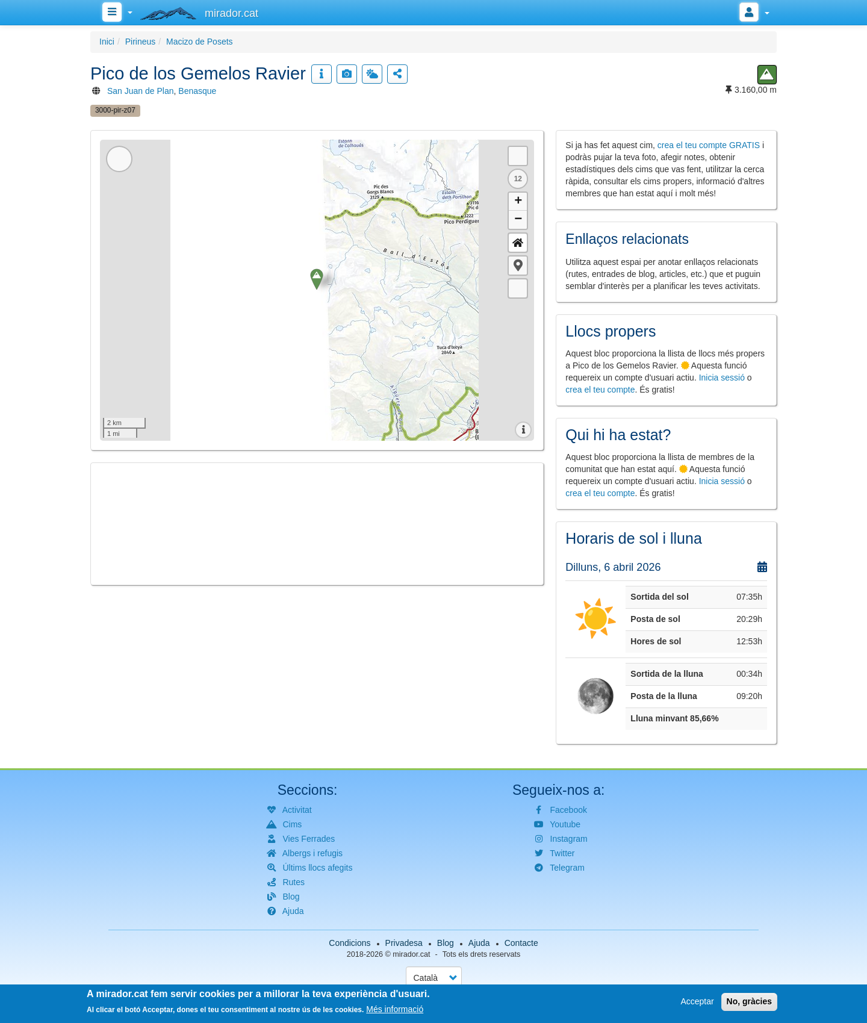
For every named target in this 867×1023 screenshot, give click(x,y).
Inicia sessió (722, 377)
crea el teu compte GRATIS (708, 145)
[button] (518, 266)
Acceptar (696, 1001)
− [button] (518, 220)
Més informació (394, 1009)
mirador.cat (411, 954)
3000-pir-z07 (115, 110)
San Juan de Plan (140, 91)
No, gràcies (749, 1001)
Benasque (197, 91)
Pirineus (140, 41)
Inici (106, 41)
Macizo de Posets (199, 41)
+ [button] (518, 202)
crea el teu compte (600, 389)
